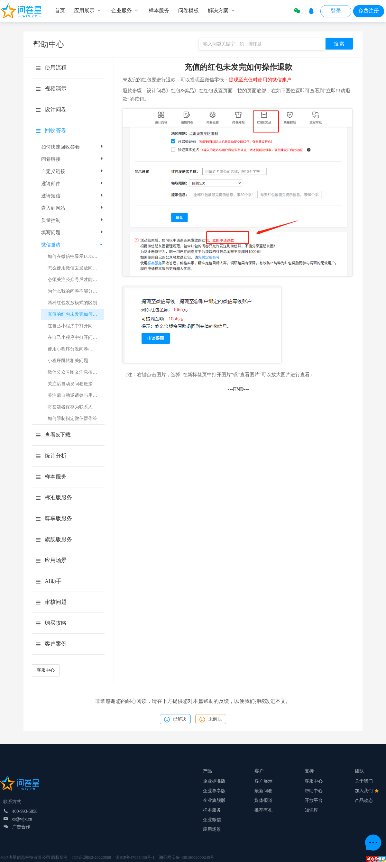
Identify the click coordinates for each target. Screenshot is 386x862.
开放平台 (314, 800)
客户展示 (263, 781)
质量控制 (72, 220)
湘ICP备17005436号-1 (135, 857)
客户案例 (56, 644)
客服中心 (46, 670)
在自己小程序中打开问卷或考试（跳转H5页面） (76, 325)
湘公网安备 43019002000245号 (186, 857)
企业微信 (212, 819)
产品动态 (364, 800)
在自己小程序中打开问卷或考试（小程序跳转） (76, 337)
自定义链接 (72, 171)
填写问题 (72, 232)
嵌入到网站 (72, 208)
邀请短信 (72, 195)
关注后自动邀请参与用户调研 (76, 395)
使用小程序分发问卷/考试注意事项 (76, 349)
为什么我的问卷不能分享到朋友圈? (76, 291)
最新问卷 (263, 790)
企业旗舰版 (214, 800)
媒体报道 (263, 800)
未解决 (210, 719)
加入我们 (367, 790)
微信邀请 (72, 244)
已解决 (175, 719)
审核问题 (56, 602)
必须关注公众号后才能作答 (75, 279)
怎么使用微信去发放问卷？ (75, 268)
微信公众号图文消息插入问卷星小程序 (76, 372)
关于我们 (364, 781)
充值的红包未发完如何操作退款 (76, 314)
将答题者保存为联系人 (70, 406)
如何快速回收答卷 (72, 147)
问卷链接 (72, 159)
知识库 (311, 810)
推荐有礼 (263, 810)
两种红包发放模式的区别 (72, 302)
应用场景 (212, 829)
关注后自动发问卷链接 (70, 383)
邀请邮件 (72, 183)
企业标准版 (214, 781)
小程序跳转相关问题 (68, 360)
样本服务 (212, 810)
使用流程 (56, 68)
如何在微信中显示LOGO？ (74, 256)
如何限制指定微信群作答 (72, 418)
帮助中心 (314, 790)
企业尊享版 (214, 790)
